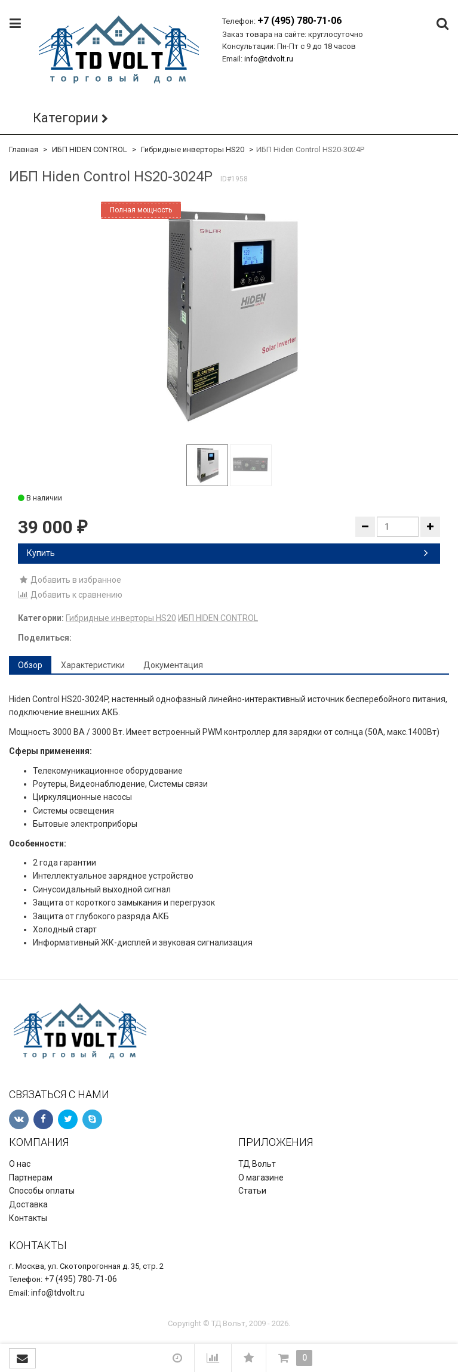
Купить (227, 553)
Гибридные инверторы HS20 (192, 149)
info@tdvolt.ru (268, 58)
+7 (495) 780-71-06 (299, 20)
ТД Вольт (257, 1164)
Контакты (28, 1218)
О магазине (261, 1177)
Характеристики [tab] (93, 665)
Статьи (252, 1190)
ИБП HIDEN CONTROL (89, 149)
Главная (23, 149)
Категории (66, 117)
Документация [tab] (173, 665)
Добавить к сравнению (70, 595)
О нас (19, 1164)
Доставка (28, 1204)
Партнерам (31, 1177)
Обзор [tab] (30, 665)
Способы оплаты (42, 1190)
